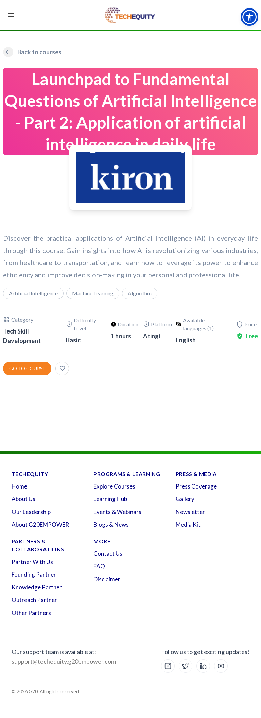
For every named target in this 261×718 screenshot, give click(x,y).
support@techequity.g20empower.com (64, 661)
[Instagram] (168, 666)
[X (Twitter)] (185, 666)
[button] (249, 17)
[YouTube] (221, 666)
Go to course (27, 368)
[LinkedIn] (203, 666)
